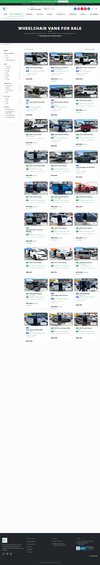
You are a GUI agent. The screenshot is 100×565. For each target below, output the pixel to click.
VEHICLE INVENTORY (16, 14)
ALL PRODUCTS (61, 14)
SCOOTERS (40, 14)
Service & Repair (31, 544)
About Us (29, 546)
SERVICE (84, 14)
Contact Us (29, 552)
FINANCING (30, 14)
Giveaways (29, 549)
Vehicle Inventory (31, 541)
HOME (5, 14)
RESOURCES (73, 14)
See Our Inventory (63, 1)
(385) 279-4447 (26, 4)
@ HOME (50, 14)
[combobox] (91, 49)
